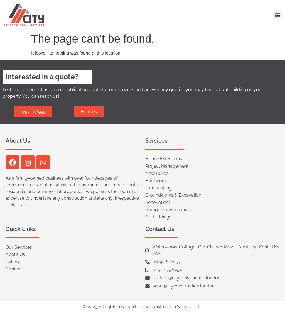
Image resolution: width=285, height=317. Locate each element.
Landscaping (158, 188)
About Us (15, 254)
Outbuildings (158, 217)
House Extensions (163, 159)
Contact (14, 269)
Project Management (166, 166)
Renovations (158, 202)
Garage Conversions (166, 209)
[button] (277, 14)
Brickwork (155, 180)
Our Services (19, 247)
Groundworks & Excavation (173, 195)
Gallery (13, 261)
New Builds (157, 173)
